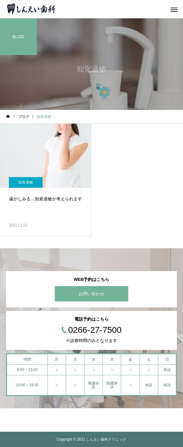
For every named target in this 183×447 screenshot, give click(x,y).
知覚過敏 (25, 182)
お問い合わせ (91, 293)
